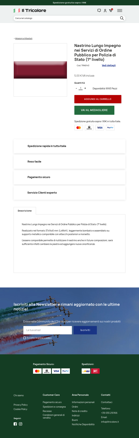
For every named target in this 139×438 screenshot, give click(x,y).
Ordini (75, 394)
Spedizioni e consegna (54, 394)
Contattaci (106, 389)
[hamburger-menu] (120, 10)
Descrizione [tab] (25, 198)
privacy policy (45, 325)
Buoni (75, 407)
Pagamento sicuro (52, 389)
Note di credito (79, 398)
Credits (81, 433)
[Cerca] (69, 18)
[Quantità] (81, 76)
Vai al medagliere (94, 98)
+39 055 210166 (109, 400)
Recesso (47, 398)
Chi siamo (19, 383)
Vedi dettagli (109, 53)
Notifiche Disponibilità (83, 412)
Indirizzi (76, 403)
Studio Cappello (93, 433)
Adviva (105, 433)
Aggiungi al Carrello (97, 86)
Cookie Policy (20, 396)
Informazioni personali (83, 389)
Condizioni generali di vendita (53, 404)
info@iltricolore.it (110, 409)
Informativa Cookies (67, 433)
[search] (122, 18)
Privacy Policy (21, 392)
